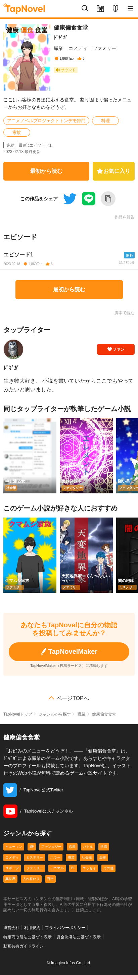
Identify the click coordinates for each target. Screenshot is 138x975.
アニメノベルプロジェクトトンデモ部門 (46, 120)
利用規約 (32, 927)
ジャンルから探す (55, 714)
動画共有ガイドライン (23, 946)
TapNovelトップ (17, 714)
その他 (108, 868)
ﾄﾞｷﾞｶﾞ (61, 37)
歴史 (102, 857)
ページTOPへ (72, 698)
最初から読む (46, 171)
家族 (16, 132)
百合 (50, 879)
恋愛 (72, 846)
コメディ (77, 48)
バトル (88, 846)
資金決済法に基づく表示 (78, 937)
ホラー (55, 857)
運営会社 (11, 927)
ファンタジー (51, 846)
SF (32, 846)
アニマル (57, 868)
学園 (103, 846)
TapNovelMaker (69, 651)
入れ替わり (31, 879)
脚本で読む (124, 312)
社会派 (87, 857)
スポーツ (12, 868)
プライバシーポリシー (65, 927)
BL (73, 868)
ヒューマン (13, 846)
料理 (105, 120)
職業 (58, 48)
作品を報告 (124, 217)
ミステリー (34, 857)
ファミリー (104, 48)
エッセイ (89, 868)
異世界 (10, 879)
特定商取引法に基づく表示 (27, 937)
